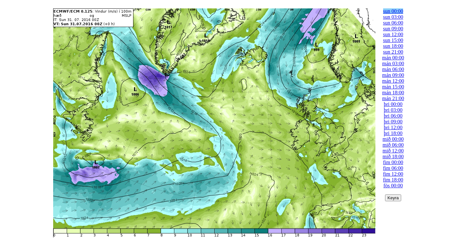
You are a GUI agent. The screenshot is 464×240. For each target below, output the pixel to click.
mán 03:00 (393, 63)
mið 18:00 (392, 156)
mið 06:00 (392, 145)
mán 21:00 (393, 98)
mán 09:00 (393, 75)
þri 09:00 (393, 121)
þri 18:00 (393, 133)
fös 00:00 (393, 185)
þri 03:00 (393, 110)
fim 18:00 (393, 180)
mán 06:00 (393, 69)
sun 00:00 (393, 11)
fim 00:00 (393, 162)
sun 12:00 (393, 34)
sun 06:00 (393, 23)
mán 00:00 (393, 57)
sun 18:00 (393, 46)
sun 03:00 (393, 17)
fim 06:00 (393, 168)
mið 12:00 (392, 150)
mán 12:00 (393, 81)
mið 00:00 (392, 139)
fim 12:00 (393, 174)
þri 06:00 (393, 116)
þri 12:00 (393, 127)
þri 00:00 (393, 104)
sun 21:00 (393, 52)
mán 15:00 (393, 86)
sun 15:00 (393, 40)
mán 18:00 (393, 92)
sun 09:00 (393, 28)
